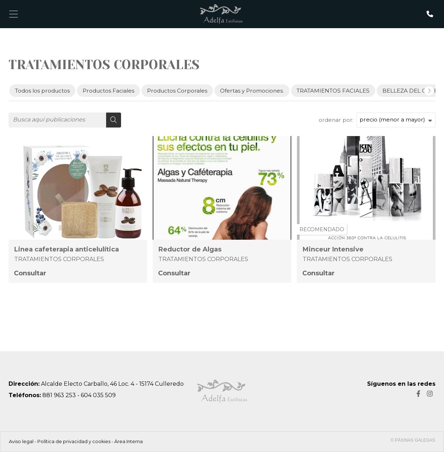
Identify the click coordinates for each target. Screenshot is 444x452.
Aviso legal (21, 441)
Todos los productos (42, 90)
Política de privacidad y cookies (73, 441)
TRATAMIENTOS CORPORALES (59, 259)
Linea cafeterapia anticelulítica (66, 249)
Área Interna (128, 441)
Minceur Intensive (333, 249)
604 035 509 (98, 395)
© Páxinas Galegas (413, 440)
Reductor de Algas (189, 249)
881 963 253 (59, 395)
